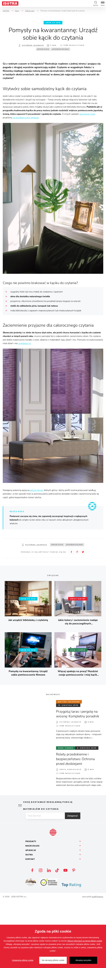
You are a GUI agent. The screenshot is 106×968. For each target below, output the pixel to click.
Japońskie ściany (60, 49)
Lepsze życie (43, 49)
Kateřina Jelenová (33, 45)
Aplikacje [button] (30, 917)
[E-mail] (45, 882)
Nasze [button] (32, 913)
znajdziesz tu (24, 410)
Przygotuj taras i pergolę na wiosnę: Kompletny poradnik (78, 780)
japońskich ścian (87, 180)
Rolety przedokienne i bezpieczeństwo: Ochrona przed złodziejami (76, 826)
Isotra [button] (29, 922)
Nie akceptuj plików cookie (53, 960)
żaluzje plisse (36, 557)
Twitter (83, 619)
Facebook (71, 619)
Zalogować (75, 882)
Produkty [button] (30, 908)
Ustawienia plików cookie (22, 960)
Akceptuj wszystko (83, 960)
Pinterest (77, 619)
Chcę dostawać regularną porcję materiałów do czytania (48, 872)
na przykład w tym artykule (26, 184)
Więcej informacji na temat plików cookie (84, 941)
